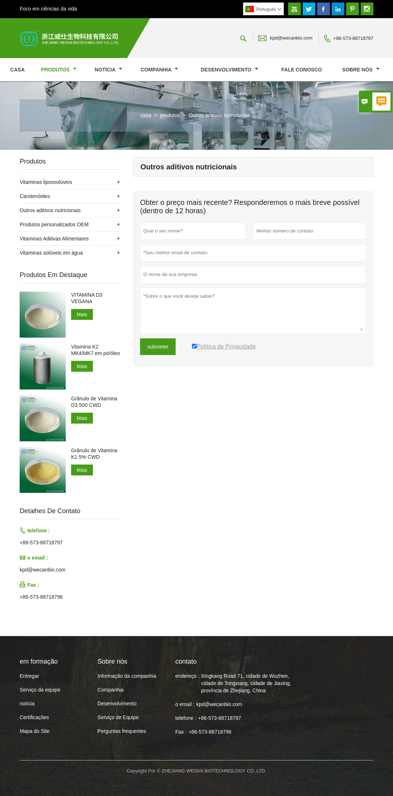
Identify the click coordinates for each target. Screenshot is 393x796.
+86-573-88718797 (353, 38)
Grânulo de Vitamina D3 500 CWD (94, 402)
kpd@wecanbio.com (291, 38)
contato (186, 661)
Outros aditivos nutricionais (50, 210)
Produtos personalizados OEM (54, 224)
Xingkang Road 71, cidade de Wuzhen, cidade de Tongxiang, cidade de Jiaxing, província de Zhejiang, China (246, 683)
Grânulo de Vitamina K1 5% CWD (94, 454)
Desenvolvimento (229, 70)
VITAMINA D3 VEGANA (86, 298)
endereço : (187, 676)
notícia (108, 70)
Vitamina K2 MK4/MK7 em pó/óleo (95, 350)
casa (17, 70)
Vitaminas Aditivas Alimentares (54, 239)
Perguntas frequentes (122, 731)
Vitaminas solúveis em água (51, 253)
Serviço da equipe (40, 690)
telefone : (185, 718)
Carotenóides (35, 196)
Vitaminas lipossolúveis (46, 182)
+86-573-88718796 (41, 597)
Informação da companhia (127, 676)
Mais (82, 314)
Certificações (34, 717)
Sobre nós (361, 70)
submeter (157, 347)
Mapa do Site (35, 731)
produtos (59, 70)
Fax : (181, 732)
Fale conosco (301, 70)
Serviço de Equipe (118, 717)
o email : (185, 704)
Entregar (29, 676)
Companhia (159, 70)
